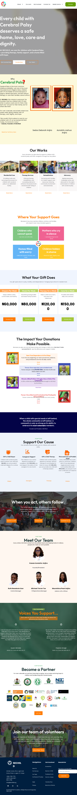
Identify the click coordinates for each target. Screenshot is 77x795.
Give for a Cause (49, 777)
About (19, 4)
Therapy (48, 481)
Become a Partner (50, 785)
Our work (28, 4)
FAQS (33, 782)
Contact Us (47, 4)
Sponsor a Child (11, 521)
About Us (34, 768)
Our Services (35, 771)
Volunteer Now (38, 750)
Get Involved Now (6, 62)
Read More (9, 193)
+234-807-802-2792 (11, 779)
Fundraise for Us (49, 774)
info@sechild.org (11, 783)
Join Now (38, 713)
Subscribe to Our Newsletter (65, 769)
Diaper (9, 482)
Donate (70, 4)
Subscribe (63, 777)
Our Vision (32, 62)
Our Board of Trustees (37, 777)
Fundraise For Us (65, 521)
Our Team (34, 774)
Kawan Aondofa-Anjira (38, 563)
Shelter (67, 482)
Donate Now (19, 62)
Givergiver (29, 481)
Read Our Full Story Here (9, 133)
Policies (34, 785)
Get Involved (37, 4)
